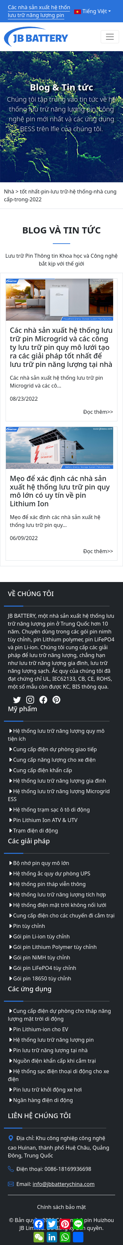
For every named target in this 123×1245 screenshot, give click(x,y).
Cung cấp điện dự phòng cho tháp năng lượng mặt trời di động (59, 1014)
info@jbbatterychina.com (64, 1184)
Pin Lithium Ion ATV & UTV (42, 820)
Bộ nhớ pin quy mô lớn (38, 863)
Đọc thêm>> (98, 411)
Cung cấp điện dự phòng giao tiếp (52, 749)
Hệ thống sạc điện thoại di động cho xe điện (58, 1075)
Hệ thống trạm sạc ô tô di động (49, 809)
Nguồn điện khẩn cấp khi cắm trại (52, 1060)
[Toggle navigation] (110, 36)
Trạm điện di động (33, 830)
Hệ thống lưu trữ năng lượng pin (51, 1039)
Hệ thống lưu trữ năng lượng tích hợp (57, 894)
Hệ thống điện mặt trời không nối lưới (57, 905)
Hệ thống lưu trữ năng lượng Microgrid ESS (59, 795)
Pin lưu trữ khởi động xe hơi (45, 1089)
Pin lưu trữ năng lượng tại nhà (48, 1050)
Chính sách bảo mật (61, 1207)
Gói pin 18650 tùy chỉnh (39, 978)
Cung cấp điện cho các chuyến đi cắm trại (61, 915)
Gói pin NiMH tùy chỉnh (39, 957)
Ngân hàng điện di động (40, 1100)
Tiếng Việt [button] (90, 11)
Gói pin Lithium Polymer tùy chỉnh (52, 947)
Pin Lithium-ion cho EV (38, 1029)
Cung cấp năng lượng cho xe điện (52, 759)
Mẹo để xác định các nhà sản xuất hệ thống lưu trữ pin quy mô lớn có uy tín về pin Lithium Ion (60, 490)
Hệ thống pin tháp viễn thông (47, 884)
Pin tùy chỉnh (26, 926)
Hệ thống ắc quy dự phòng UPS (49, 873)
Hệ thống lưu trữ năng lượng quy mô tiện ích (56, 734)
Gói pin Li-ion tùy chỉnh (39, 936)
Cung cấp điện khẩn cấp (40, 770)
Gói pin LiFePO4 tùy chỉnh (42, 968)
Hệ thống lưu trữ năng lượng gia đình (57, 780)
